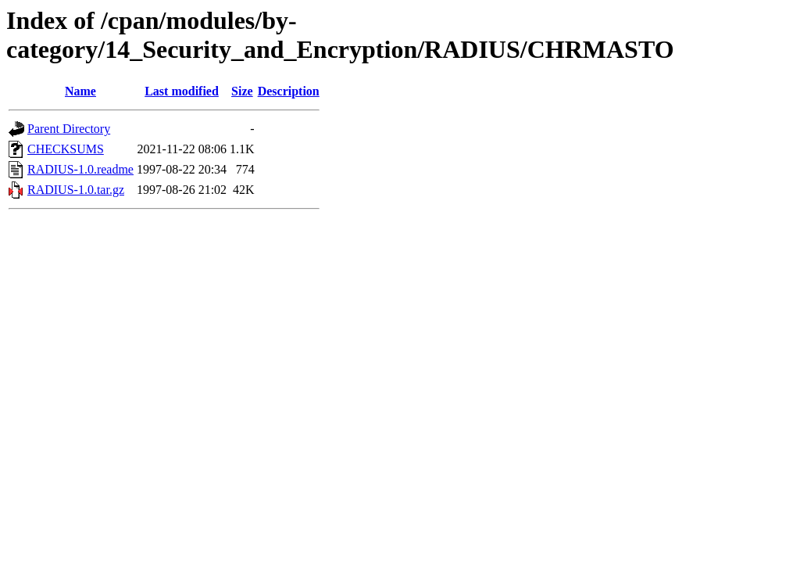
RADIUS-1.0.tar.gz (75, 189)
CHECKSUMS (65, 149)
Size (242, 91)
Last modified (182, 91)
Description (289, 91)
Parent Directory (68, 128)
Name (80, 91)
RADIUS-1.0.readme (80, 169)
